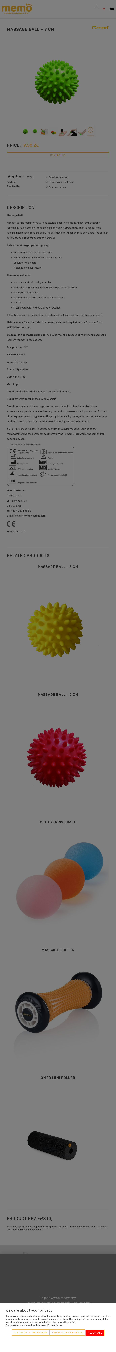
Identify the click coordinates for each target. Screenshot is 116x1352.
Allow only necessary (30, 1333)
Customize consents (67, 1333)
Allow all (95, 1333)
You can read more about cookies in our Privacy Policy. (33, 1325)
